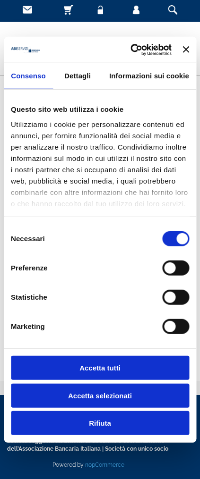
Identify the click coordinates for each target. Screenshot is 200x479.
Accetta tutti (100, 368)
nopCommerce (104, 465)
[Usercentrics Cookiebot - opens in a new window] (130, 49)
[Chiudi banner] (186, 49)
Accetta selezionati (100, 395)
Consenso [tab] (28, 76)
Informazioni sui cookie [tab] (149, 76)
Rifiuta (100, 423)
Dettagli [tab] (77, 76)
